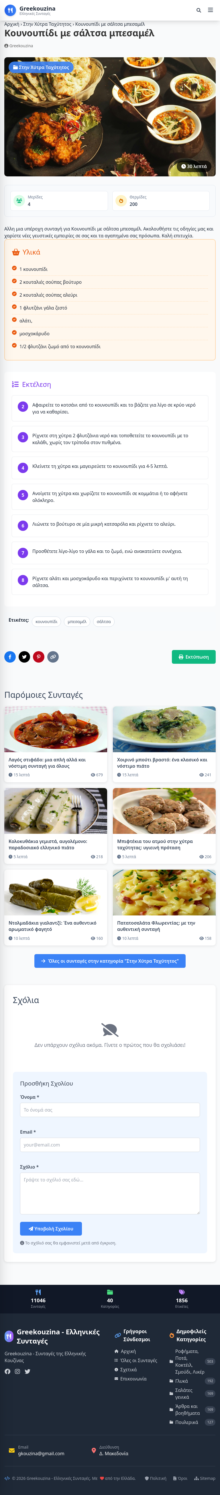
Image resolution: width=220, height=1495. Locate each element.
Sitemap (204, 1478)
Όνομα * (29, 1097)
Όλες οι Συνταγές (136, 1360)
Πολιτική (156, 1478)
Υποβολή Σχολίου (51, 1229)
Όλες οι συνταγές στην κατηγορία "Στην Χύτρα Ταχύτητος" (110, 961)
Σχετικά (126, 1369)
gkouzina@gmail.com (41, 1453)
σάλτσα (104, 621)
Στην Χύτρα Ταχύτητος (47, 24)
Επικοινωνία (131, 1379)
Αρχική (11, 24)
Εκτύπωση (194, 657)
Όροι (180, 1478)
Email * (28, 1132)
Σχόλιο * (29, 1167)
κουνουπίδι (46, 621)
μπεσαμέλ (77, 621)
